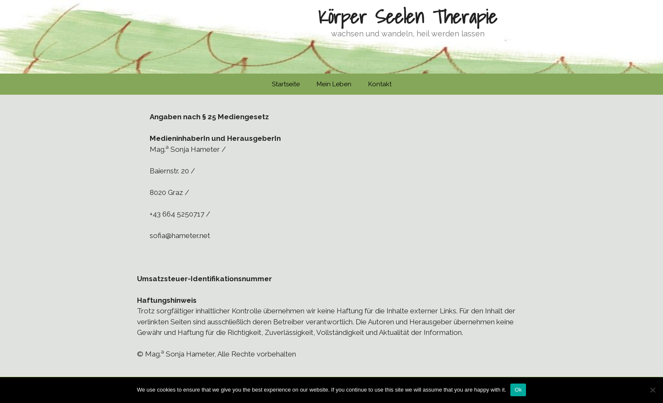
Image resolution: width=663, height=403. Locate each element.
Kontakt (380, 84)
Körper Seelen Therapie (407, 16)
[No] (652, 390)
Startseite (286, 84)
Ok (518, 390)
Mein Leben (334, 84)
